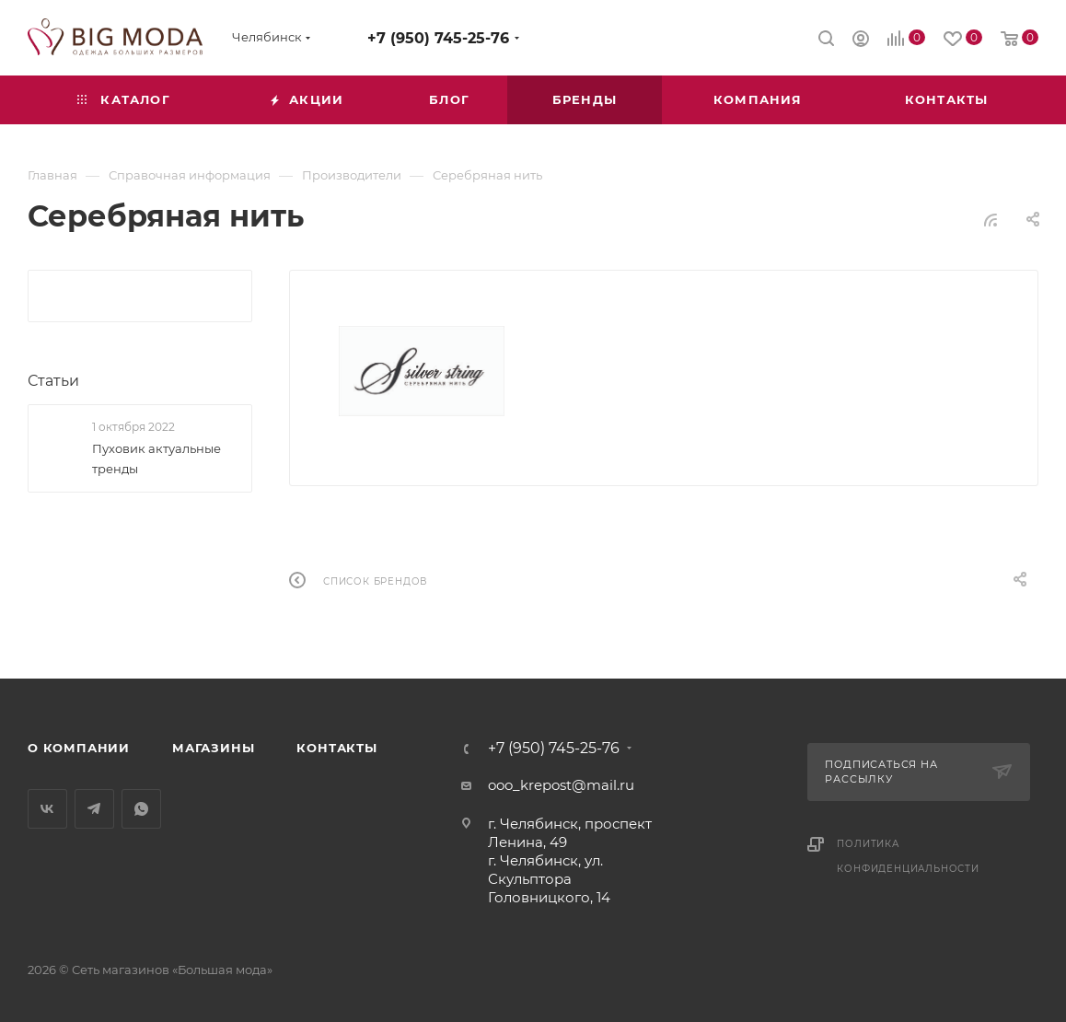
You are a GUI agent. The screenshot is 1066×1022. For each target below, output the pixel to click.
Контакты (336, 747)
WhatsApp (141, 809)
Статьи (53, 380)
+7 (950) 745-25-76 (438, 38)
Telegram (94, 809)
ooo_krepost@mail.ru (561, 785)
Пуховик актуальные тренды (156, 458)
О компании (79, 747)
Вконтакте (47, 809)
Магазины (213, 747)
